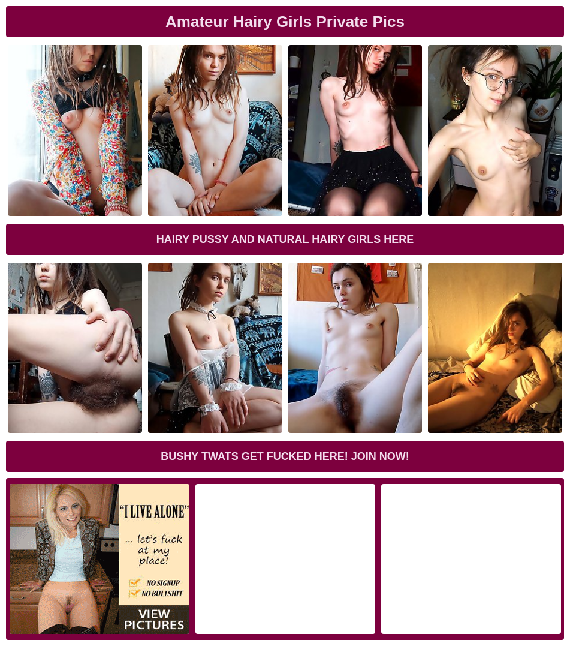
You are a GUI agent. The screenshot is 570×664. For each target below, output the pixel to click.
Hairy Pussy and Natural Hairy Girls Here (285, 239)
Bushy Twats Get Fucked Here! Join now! (285, 456)
